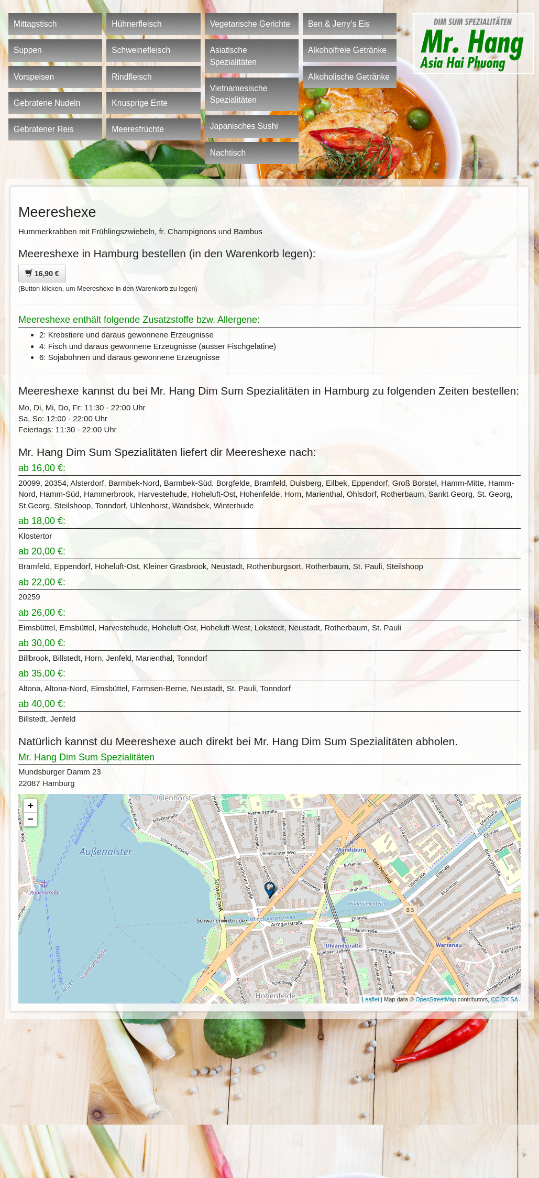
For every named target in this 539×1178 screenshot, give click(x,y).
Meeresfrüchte (138, 129)
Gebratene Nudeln (47, 103)
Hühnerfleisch (136, 23)
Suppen (28, 50)
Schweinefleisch (141, 50)
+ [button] (31, 806)
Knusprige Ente (140, 103)
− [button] (31, 819)
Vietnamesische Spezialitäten (239, 94)
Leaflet (370, 999)
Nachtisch (228, 152)
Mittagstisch (35, 23)
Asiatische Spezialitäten (233, 56)
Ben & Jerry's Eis (339, 23)
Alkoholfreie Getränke (347, 50)
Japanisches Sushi (244, 126)
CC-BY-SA (504, 999)
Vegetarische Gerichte (250, 23)
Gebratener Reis (43, 129)
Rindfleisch (131, 76)
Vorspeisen (34, 76)
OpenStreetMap (435, 999)
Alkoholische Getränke (349, 76)
